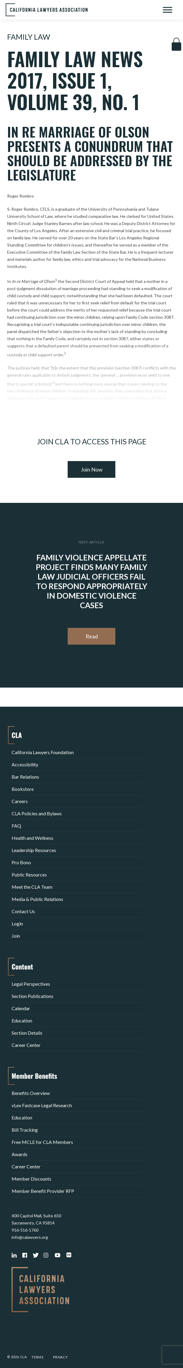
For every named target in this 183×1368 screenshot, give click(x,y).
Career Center (26, 1045)
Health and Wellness (32, 838)
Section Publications (32, 996)
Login (17, 923)
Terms (38, 1357)
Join (16, 936)
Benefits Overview (31, 1093)
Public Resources (29, 874)
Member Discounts (31, 1178)
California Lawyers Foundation (43, 752)
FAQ (16, 825)
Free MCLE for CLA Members (42, 1142)
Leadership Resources (34, 850)
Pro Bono (21, 862)
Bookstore (23, 789)
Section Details (27, 1033)
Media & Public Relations (37, 899)
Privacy (60, 1357)
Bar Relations (25, 776)
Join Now (92, 469)
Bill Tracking (25, 1130)
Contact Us (23, 911)
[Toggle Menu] (167, 10)
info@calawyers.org (30, 1237)
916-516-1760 (25, 1230)
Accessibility (25, 764)
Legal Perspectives (31, 984)
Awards (19, 1154)
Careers (20, 801)
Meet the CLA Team (32, 887)
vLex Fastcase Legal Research (42, 1105)
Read (92, 636)
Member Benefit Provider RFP (43, 1191)
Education (22, 1020)
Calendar (21, 1008)
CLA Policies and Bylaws (37, 813)
